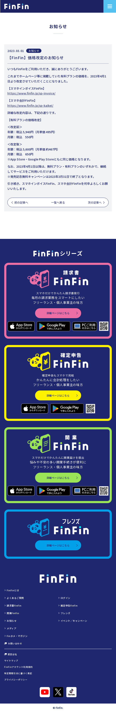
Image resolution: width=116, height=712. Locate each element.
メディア (11, 628)
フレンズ (65, 613)
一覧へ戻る (58, 202)
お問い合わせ (13, 643)
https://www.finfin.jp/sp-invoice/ (31, 93)
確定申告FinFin (69, 605)
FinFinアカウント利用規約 (18, 666)
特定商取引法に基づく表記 (18, 673)
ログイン (65, 598)
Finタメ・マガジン (17, 636)
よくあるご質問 (15, 598)
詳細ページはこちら (58, 313)
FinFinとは (13, 590)
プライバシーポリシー (15, 679)
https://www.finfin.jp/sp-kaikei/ (30, 105)
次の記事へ (95, 202)
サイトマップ (11, 660)
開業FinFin (13, 613)
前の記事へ (21, 202)
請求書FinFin (14, 605)
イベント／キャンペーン (74, 620)
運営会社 (10, 654)
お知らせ (34, 50)
